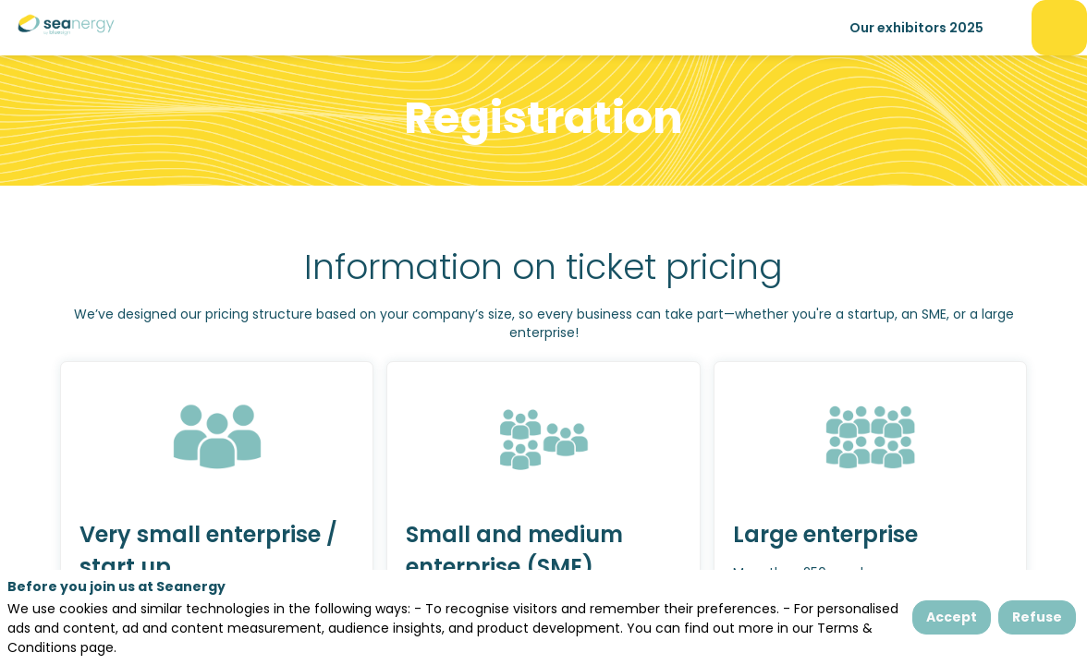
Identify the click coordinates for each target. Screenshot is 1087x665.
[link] (916, 27)
